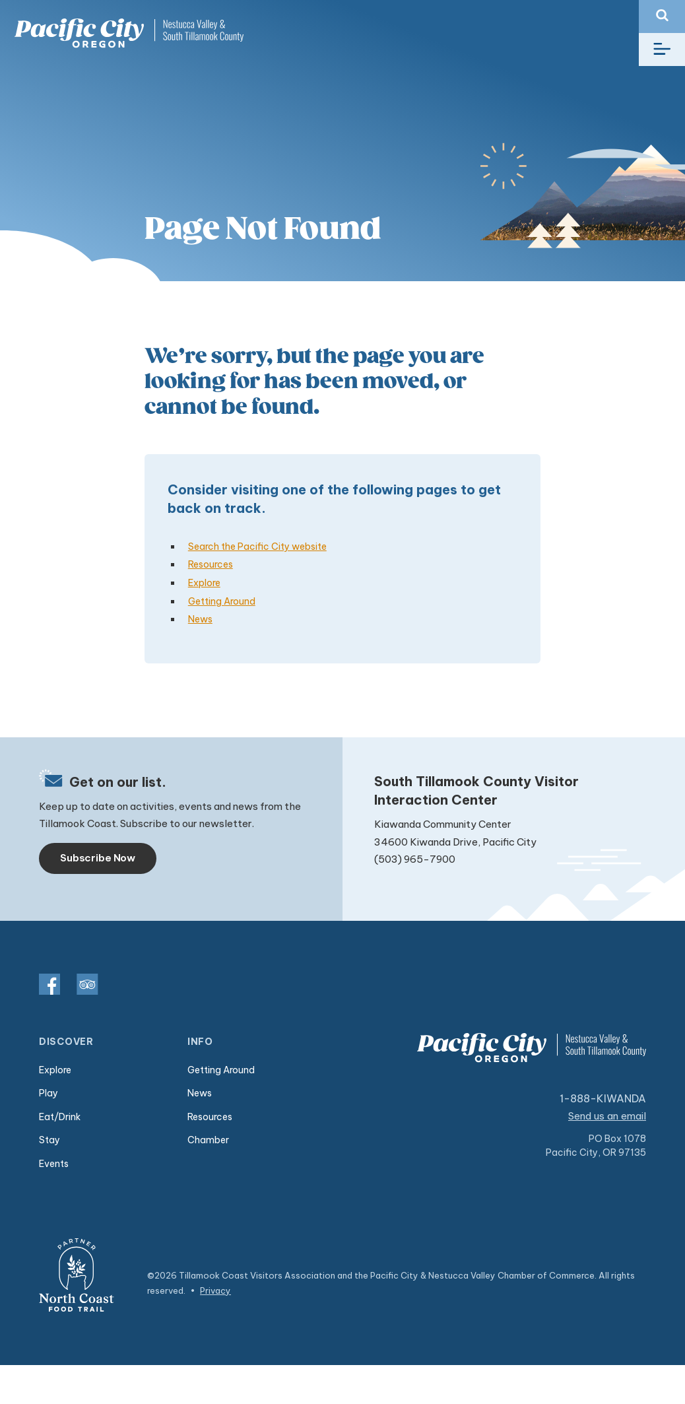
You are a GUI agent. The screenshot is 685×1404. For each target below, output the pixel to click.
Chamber (208, 1140)
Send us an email (608, 1116)
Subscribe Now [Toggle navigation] (97, 858)
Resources (210, 564)
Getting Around (221, 601)
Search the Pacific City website (257, 546)
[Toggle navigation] (662, 49)
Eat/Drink (60, 1117)
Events (54, 1164)
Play (48, 1093)
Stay (49, 1140)
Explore (204, 583)
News (200, 619)
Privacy (215, 1290)
